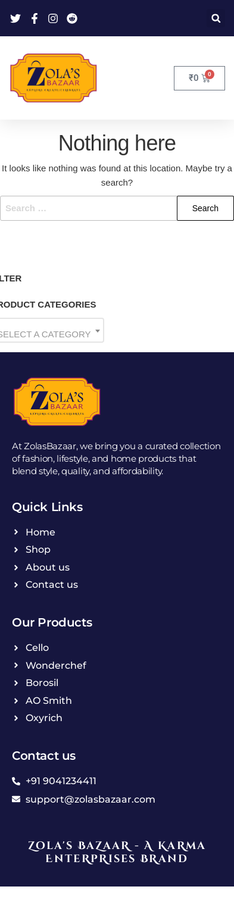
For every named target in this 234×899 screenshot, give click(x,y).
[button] (216, 18)
